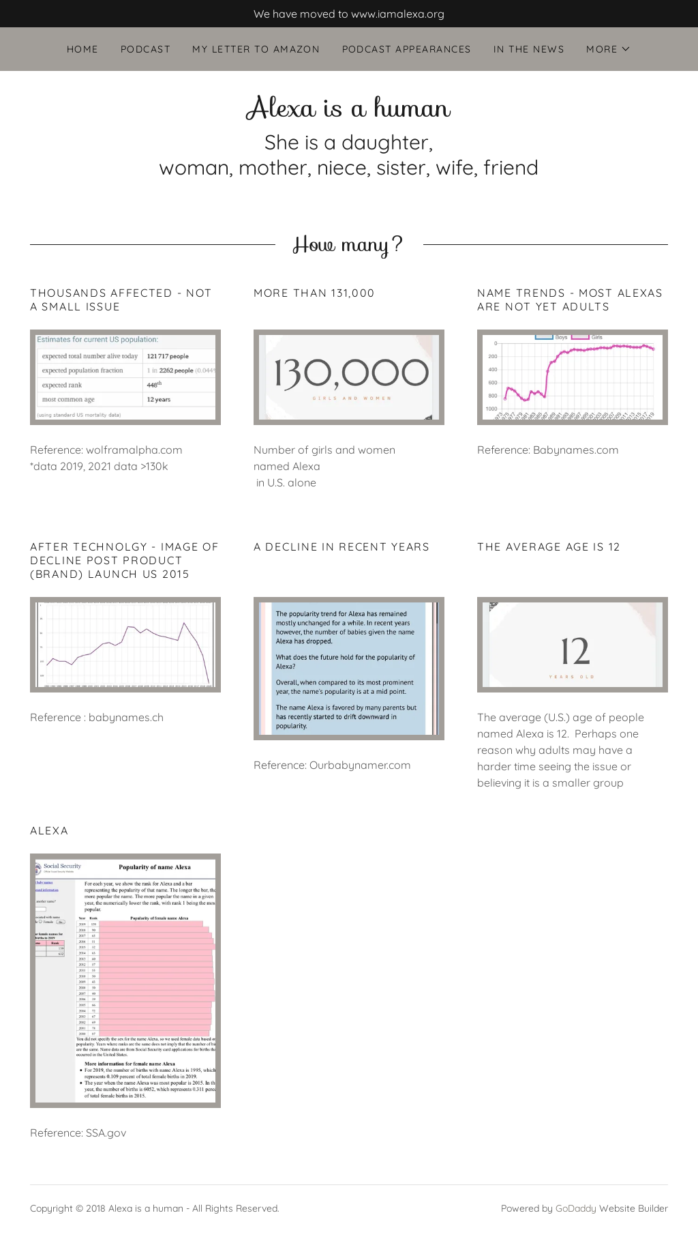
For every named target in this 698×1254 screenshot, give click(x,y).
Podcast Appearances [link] (407, 49)
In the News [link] (529, 49)
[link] (348, 112)
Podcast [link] (146, 49)
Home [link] (83, 49)
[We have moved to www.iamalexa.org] (349, 13)
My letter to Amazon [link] (256, 49)
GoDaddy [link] (576, 1208)
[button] (608, 49)
